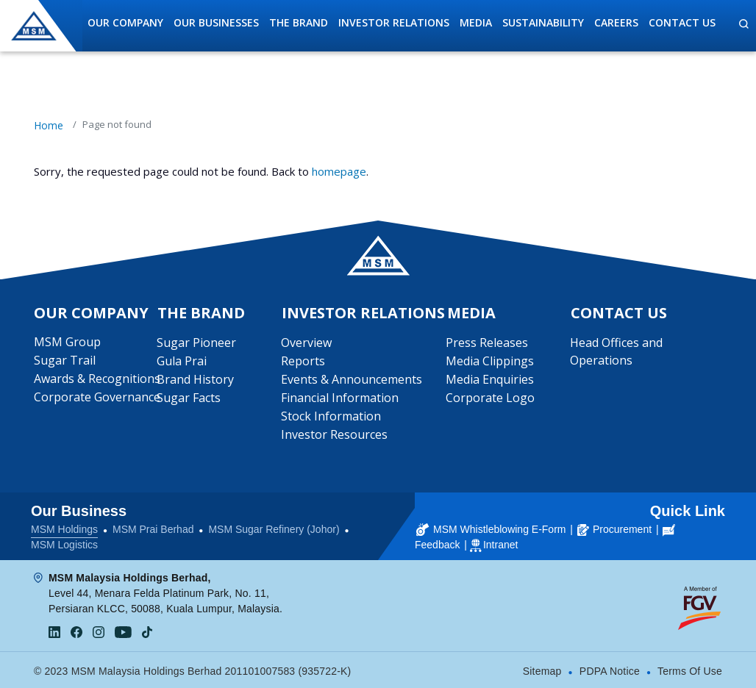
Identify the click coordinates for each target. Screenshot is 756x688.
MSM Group (67, 342)
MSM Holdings (64, 528)
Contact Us (682, 22)
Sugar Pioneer (197, 343)
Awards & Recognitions (97, 379)
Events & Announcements (351, 380)
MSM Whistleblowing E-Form (491, 528)
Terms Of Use (689, 670)
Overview (306, 343)
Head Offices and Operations (616, 352)
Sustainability (543, 22)
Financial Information (340, 398)
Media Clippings (490, 362)
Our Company (125, 22)
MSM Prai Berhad (153, 528)
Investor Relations (393, 22)
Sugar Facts (189, 398)
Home (48, 125)
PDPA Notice (610, 670)
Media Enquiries (490, 380)
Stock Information (331, 417)
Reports (303, 362)
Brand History (196, 380)
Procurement (614, 528)
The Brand (298, 22)
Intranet (500, 543)
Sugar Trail (65, 361)
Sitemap (542, 670)
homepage (339, 171)
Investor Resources (334, 435)
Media (476, 22)
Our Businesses (216, 22)
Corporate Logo (490, 398)
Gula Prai (182, 362)
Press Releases (487, 343)
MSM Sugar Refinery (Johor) (273, 528)
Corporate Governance (97, 398)
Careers (616, 22)
